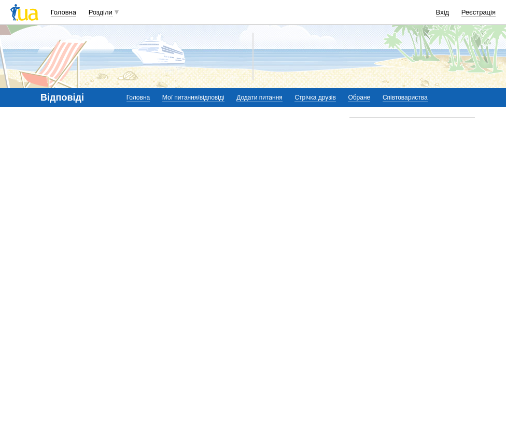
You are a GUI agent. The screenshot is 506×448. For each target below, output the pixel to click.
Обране (359, 97)
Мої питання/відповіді (193, 97)
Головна (63, 12)
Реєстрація (478, 12)
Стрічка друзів (314, 97)
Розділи (101, 12)
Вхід (442, 12)
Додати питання (259, 97)
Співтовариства (405, 97)
